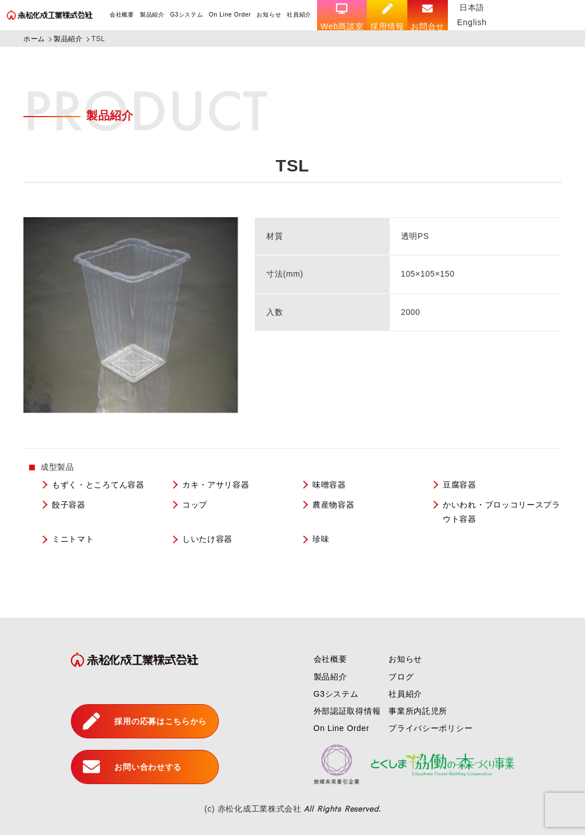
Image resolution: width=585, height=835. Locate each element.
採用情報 (387, 17)
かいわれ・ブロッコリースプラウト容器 (501, 512)
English (472, 22)
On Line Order (230, 14)
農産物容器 (333, 504)
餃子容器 (69, 504)
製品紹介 (152, 14)
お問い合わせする (132, 767)
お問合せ (427, 17)
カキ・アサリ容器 (216, 484)
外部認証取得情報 (347, 711)
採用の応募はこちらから (145, 721)
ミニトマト (73, 539)
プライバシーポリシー (430, 728)
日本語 (471, 7)
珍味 (320, 539)
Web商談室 (341, 17)
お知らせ (269, 14)
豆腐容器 (459, 484)
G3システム (186, 14)
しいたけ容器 (207, 539)
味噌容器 (329, 484)
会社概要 (122, 14)
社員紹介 (299, 14)
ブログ (401, 676)
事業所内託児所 (417, 711)
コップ (194, 504)
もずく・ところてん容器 (98, 484)
